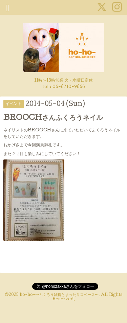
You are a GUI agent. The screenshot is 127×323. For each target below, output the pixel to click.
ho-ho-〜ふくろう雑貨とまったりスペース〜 (59, 295)
